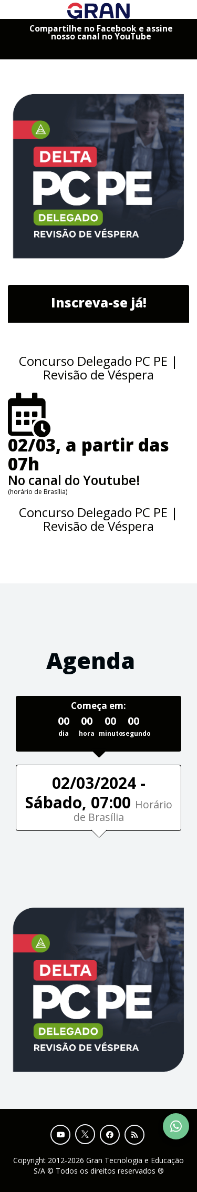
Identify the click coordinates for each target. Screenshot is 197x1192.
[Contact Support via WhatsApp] (176, 1126)
